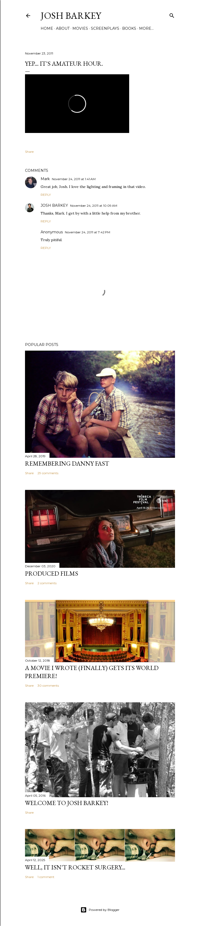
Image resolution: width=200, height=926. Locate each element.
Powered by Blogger (100, 910)
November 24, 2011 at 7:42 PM (87, 232)
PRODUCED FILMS (51, 573)
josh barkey (71, 15)
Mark (45, 178)
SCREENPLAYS (105, 28)
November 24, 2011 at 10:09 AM (93, 206)
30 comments (48, 685)
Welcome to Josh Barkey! (66, 803)
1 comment (46, 877)
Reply (46, 195)
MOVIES (80, 28)
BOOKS (129, 28)
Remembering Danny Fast (67, 463)
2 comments (47, 583)
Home (47, 28)
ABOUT (63, 28)
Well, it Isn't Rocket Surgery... (75, 867)
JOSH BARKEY (54, 205)
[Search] (172, 14)
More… (146, 28)
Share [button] (29, 152)
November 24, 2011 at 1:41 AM (74, 179)
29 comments (48, 473)
